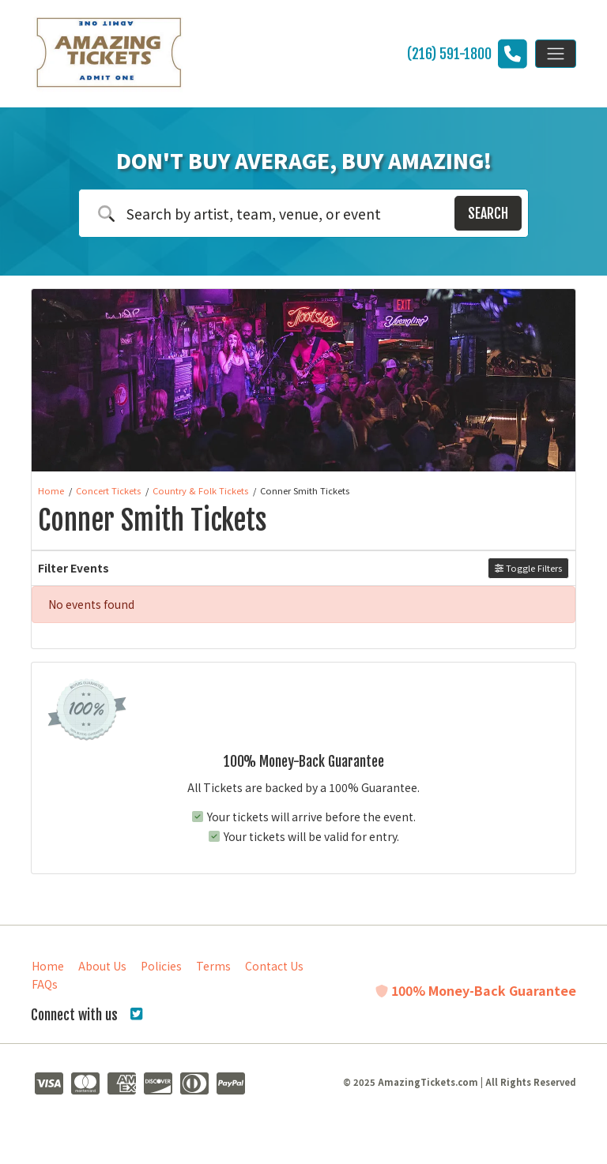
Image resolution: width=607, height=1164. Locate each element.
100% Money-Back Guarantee (475, 990)
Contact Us (274, 966)
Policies (161, 966)
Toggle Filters (528, 567)
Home (48, 966)
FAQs (45, 984)
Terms (213, 966)
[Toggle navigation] (555, 53)
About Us (102, 966)
